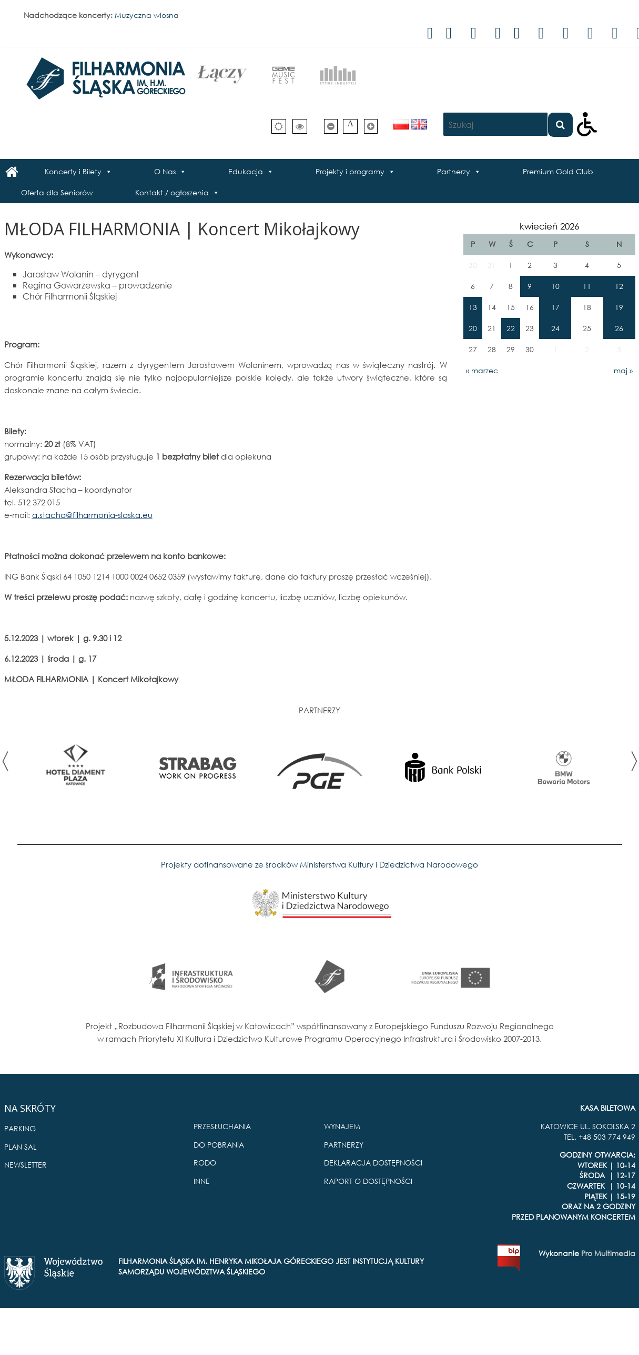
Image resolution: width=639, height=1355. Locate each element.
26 (619, 328)
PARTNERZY (343, 1145)
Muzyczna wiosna (147, 15)
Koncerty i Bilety (73, 171)
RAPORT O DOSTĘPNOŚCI (368, 1181)
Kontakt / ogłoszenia (172, 192)
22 (510, 328)
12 (619, 286)
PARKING (20, 1128)
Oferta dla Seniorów (57, 192)
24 (555, 328)
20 (473, 328)
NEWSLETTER (25, 1165)
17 (555, 307)
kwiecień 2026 (549, 226)
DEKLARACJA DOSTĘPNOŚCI (373, 1163)
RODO (205, 1163)
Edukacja (245, 171)
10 (555, 286)
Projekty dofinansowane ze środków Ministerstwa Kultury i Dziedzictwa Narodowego (319, 864)
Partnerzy (453, 171)
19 (619, 307)
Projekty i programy (350, 171)
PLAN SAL (20, 1147)
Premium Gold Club (558, 171)
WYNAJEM (342, 1126)
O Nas (165, 171)
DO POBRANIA (219, 1145)
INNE (202, 1181)
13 (473, 307)
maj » (623, 370)
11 (587, 286)
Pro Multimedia (608, 1253)
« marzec (482, 370)
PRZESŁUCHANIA (222, 1126)
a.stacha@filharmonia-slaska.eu (92, 515)
